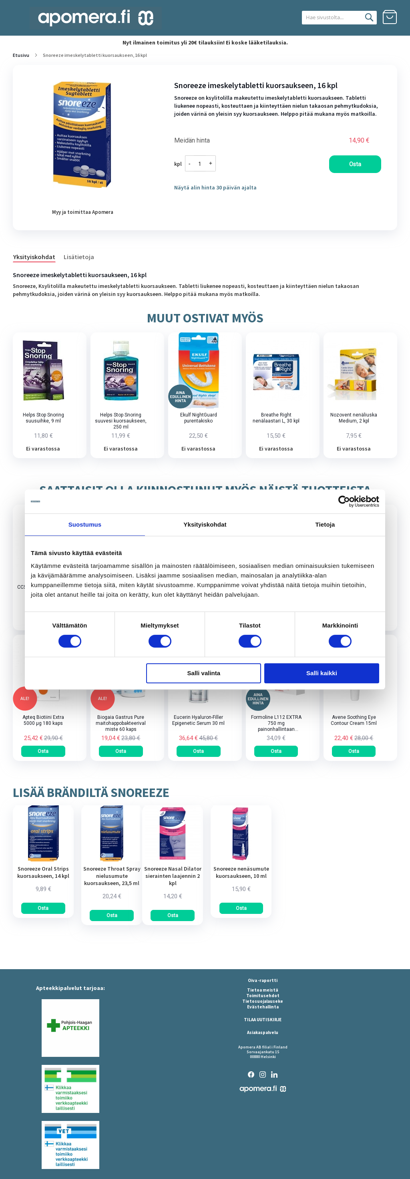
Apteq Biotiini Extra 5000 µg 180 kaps (43, 720)
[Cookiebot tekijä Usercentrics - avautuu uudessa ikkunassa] (344, 501)
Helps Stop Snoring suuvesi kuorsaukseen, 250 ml (121, 421)
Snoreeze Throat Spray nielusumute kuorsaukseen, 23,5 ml (112, 876)
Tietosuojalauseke (262, 1001)
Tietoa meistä (262, 990)
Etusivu (21, 55)
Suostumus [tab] (85, 524)
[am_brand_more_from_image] (43, 859)
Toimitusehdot (262, 995)
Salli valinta (204, 673)
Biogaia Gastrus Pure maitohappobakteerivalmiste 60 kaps (121, 723)
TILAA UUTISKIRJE (262, 1019)
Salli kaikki (321, 673)
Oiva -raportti (262, 980)
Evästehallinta (263, 1007)
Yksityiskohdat (34, 257)
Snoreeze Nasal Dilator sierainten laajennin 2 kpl (172, 876)
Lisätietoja (79, 257)
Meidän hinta (192, 140)
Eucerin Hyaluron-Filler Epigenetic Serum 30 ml (198, 720)
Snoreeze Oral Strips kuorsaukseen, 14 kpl (43, 872)
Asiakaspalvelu (262, 1032)
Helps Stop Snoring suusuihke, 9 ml (43, 418)
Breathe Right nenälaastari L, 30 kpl (276, 418)
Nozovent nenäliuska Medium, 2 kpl (353, 418)
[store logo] (96, 18)
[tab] (38, 256)
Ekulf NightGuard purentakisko (198, 418)
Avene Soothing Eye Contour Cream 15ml (354, 720)
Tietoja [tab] (325, 524)
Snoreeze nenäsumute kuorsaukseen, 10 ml (241, 872)
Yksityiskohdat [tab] (204, 524)
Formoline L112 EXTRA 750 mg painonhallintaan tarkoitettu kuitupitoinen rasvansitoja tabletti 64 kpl (276, 723)
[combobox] (330, 17)
